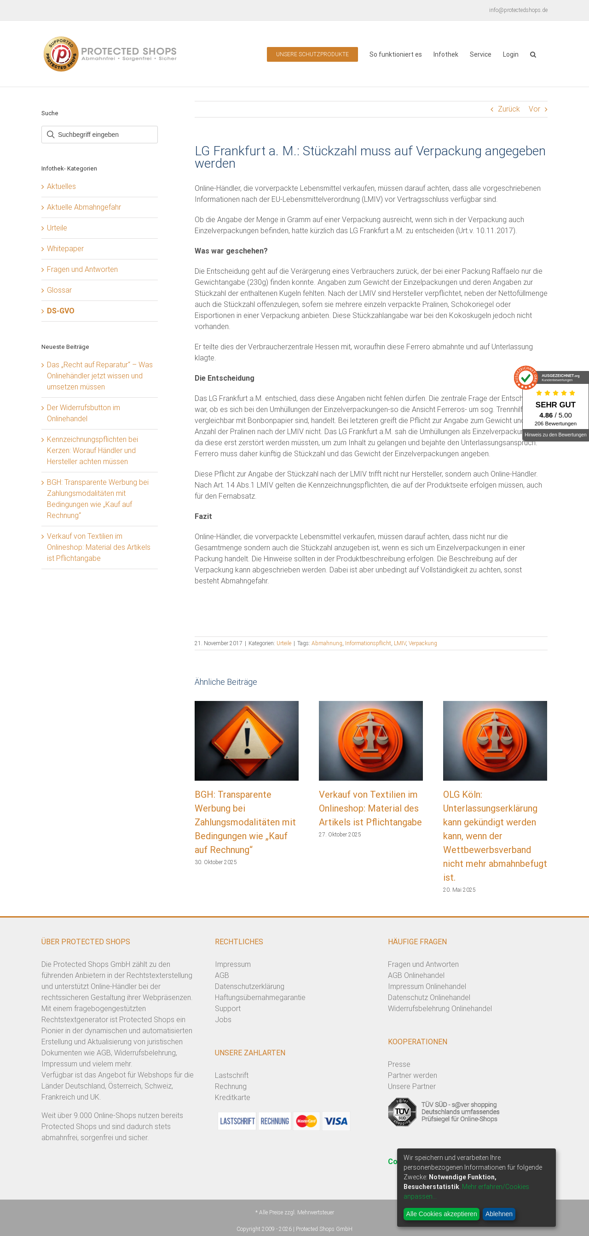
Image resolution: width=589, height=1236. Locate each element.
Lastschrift (231, 1075)
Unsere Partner (412, 1086)
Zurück (509, 109)
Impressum (233, 964)
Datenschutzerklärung (249, 986)
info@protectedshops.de (518, 10)
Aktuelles (61, 186)
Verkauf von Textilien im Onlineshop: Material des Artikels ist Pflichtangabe (370, 808)
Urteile (284, 643)
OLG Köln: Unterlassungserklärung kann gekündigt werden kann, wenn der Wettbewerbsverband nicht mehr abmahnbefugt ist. (495, 836)
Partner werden (412, 1075)
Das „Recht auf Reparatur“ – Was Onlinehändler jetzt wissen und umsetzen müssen (100, 375)
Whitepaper (65, 248)
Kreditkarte (232, 1097)
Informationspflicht (368, 643)
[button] (533, 54)
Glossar (59, 290)
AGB (222, 975)
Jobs (223, 1019)
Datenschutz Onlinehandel (429, 997)
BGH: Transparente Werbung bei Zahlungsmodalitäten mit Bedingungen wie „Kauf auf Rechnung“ (245, 822)
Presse (399, 1064)
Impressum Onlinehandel (427, 986)
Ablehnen (499, 1214)
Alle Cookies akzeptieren (441, 1214)
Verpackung (423, 643)
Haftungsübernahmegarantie (260, 997)
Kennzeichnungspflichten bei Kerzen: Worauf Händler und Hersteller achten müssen (92, 450)
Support (228, 1008)
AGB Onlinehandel (416, 975)
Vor (534, 109)
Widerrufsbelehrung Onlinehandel (440, 1008)
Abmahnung (327, 643)
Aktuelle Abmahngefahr (84, 207)
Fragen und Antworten (82, 269)
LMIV (400, 643)
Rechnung (231, 1086)
